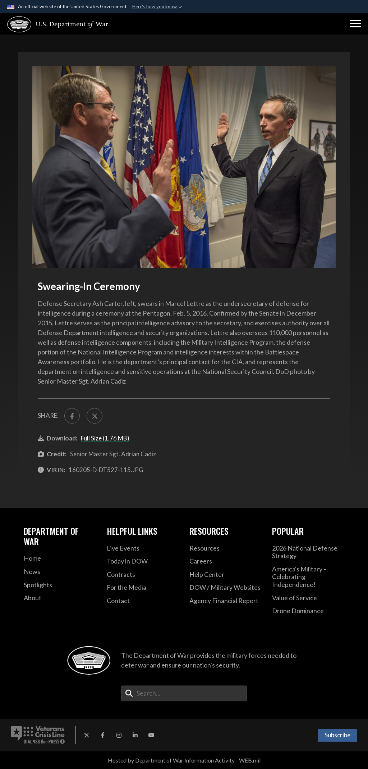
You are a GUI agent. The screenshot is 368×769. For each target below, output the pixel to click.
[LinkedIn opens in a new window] (135, 735)
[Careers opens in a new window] (225, 561)
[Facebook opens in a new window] (102, 735)
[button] (355, 24)
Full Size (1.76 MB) (105, 438)
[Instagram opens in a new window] (119, 735)
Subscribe (337, 735)
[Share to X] (94, 416)
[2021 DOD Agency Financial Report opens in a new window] (225, 601)
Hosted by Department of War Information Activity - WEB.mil (184, 760)
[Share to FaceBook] (72, 416)
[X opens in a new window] (86, 735)
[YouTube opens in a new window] (151, 735)
